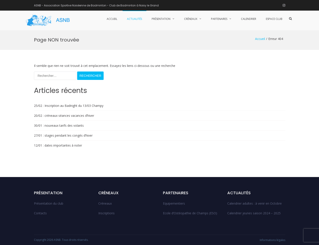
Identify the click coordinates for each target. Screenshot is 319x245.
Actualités (134, 19)
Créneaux (190, 19)
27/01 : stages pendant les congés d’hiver (63, 135)
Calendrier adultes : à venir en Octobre (254, 203)
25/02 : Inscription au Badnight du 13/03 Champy (68, 106)
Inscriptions (106, 213)
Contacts (40, 213)
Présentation (161, 19)
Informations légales (272, 240)
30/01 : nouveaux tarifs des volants (59, 125)
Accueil (112, 19)
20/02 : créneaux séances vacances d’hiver (64, 115)
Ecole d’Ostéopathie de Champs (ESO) (190, 213)
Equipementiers (174, 203)
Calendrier (248, 19)
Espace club (274, 19)
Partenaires (219, 19)
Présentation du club (48, 203)
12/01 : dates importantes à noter (58, 145)
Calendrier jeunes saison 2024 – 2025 (254, 213)
